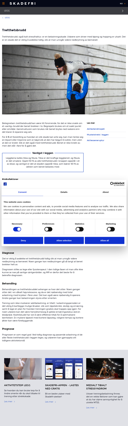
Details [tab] (64, 192)
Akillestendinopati (96, 129)
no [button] (121, 4)
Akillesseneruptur (95, 140)
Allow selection (63, 240)
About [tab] (106, 192)
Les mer (9, 401)
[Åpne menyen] (3, 3)
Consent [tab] (22, 192)
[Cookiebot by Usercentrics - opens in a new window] (112, 184)
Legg (7, 10)
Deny (23, 240)
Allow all (104, 240)
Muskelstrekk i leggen (98, 135)
